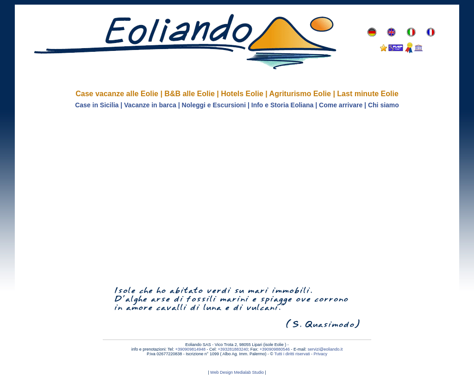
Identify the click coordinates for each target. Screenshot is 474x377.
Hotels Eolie (242, 94)
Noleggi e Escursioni (214, 105)
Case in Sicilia (96, 105)
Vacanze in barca (150, 105)
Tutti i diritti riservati (292, 354)
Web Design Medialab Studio (237, 372)
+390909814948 (190, 349)
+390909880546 (275, 349)
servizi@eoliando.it (325, 349)
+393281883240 (233, 349)
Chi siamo (383, 105)
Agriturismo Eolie (300, 94)
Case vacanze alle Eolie (116, 94)
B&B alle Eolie (189, 94)
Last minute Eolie (367, 94)
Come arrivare (340, 105)
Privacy (321, 354)
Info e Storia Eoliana (282, 105)
